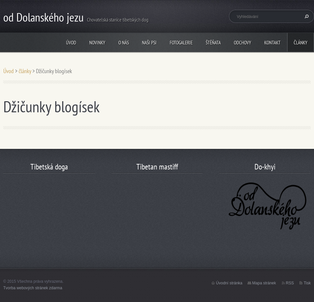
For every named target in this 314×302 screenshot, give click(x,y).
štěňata (213, 43)
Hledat (306, 16)
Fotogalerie (181, 43)
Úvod (71, 43)
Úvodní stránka (229, 283)
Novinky (97, 43)
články (300, 43)
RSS (290, 283)
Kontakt (272, 43)
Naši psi (149, 43)
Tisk (307, 283)
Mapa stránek (264, 283)
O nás (123, 43)
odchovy (242, 43)
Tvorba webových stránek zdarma (32, 288)
